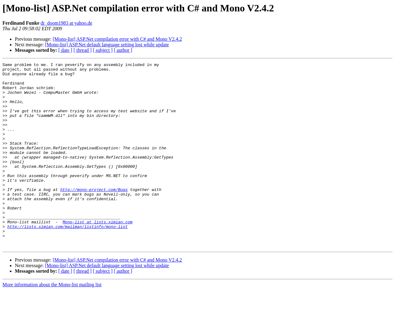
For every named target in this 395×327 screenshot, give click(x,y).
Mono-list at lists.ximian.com (97, 254)
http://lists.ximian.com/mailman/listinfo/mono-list (67, 260)
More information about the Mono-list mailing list (52, 321)
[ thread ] (82, 50)
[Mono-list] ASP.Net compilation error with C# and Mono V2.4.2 (117, 39)
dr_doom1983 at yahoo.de (67, 23)
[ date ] (65, 50)
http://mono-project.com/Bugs (93, 215)
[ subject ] (103, 50)
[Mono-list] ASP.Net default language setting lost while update (107, 44)
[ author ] (123, 50)
